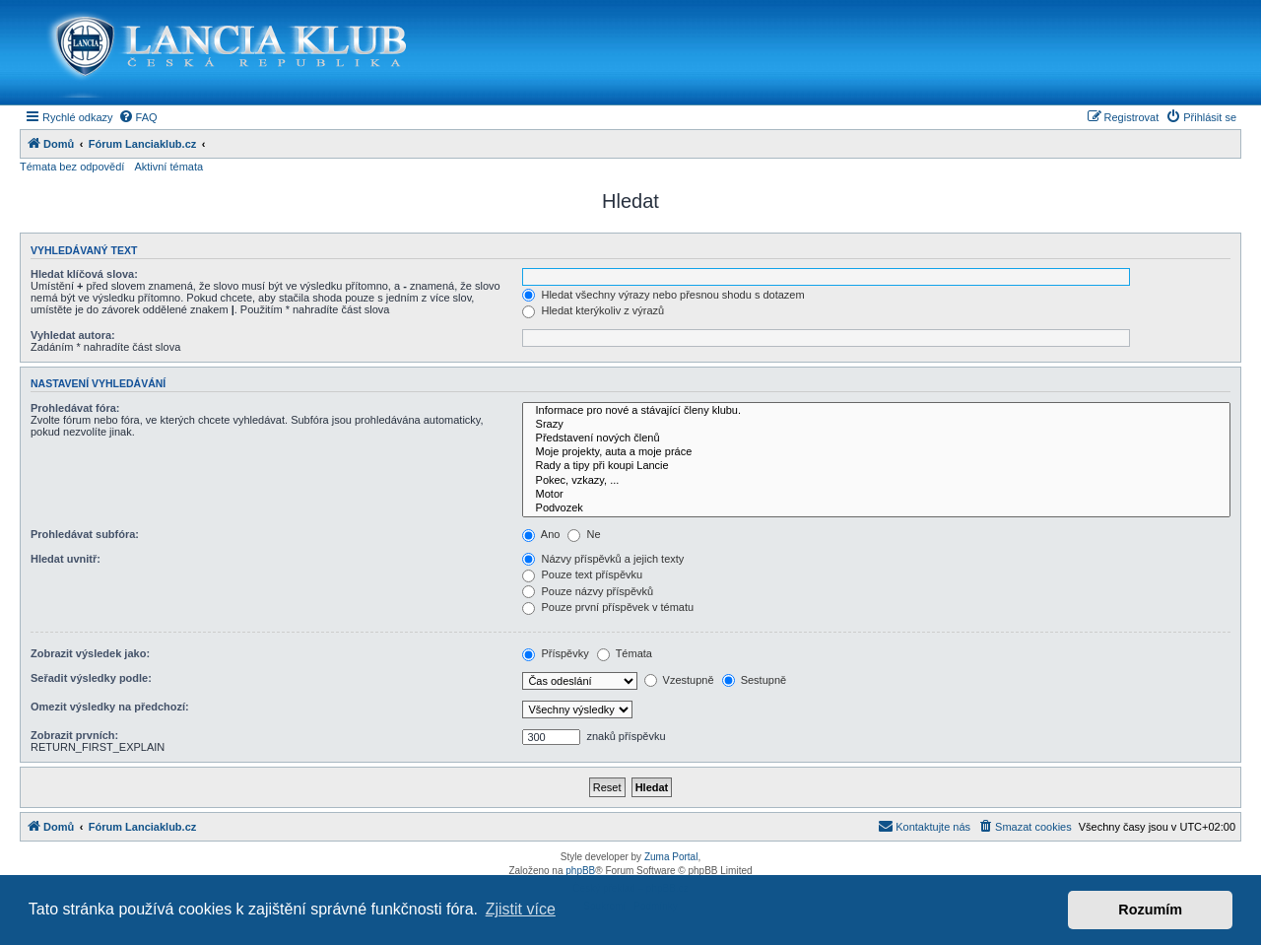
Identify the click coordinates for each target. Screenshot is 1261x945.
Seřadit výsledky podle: (91, 678)
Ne (583, 534)
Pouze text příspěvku (582, 574)
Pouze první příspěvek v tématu (608, 607)
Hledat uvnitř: (65, 559)
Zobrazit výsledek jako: (90, 653)
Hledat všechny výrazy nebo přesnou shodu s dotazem (663, 295)
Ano (541, 534)
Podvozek (876, 508)
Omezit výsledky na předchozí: (110, 706)
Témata (624, 653)
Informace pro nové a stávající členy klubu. (876, 411)
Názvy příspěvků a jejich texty (603, 559)
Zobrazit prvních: (74, 735)
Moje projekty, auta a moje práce (876, 452)
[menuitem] (138, 117)
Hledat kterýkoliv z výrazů (593, 310)
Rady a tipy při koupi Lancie (876, 466)
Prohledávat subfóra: (85, 534)
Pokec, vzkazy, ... (876, 481)
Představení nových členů (876, 438)
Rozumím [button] (1150, 909)
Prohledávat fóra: (75, 408)
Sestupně (754, 680)
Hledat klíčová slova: (84, 274)
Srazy (876, 425)
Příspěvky (555, 653)
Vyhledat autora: (73, 335)
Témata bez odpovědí (72, 166)
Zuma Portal (670, 856)
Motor (876, 495)
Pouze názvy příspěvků (587, 591)
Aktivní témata (168, 166)
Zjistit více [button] (521, 909)
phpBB (580, 870)
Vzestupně (679, 680)
